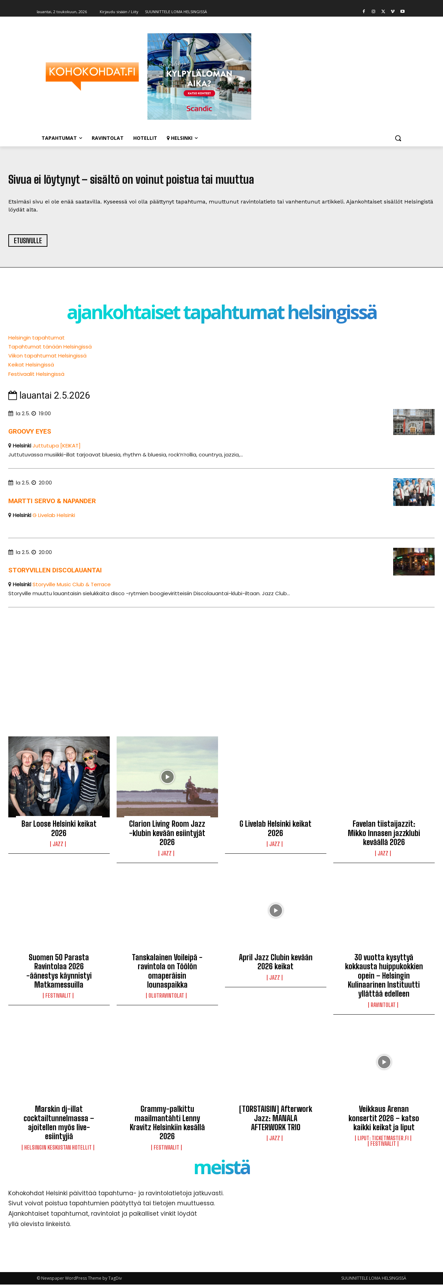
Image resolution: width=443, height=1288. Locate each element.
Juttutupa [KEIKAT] (57, 448)
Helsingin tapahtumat (36, 341)
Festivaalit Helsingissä (36, 377)
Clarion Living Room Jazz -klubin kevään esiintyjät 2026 (167, 836)
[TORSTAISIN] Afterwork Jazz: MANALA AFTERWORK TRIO (275, 1121)
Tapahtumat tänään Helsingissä (50, 350)
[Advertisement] (216, 669)
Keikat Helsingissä (31, 368)
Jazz (58, 847)
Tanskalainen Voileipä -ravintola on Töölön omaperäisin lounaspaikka (167, 974)
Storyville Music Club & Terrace (72, 587)
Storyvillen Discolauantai (55, 574)
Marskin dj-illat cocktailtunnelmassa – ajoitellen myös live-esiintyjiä (59, 1126)
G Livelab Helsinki (54, 518)
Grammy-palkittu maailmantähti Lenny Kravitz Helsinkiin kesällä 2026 (167, 1126)
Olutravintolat (166, 999)
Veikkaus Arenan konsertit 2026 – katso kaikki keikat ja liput (384, 1121)
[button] (398, 138)
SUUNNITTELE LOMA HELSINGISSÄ (373, 1282)
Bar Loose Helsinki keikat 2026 (59, 832)
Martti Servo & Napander (52, 504)
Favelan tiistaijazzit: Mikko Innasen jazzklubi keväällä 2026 (384, 836)
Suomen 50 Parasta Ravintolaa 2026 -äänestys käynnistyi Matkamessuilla (59, 974)
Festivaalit (58, 999)
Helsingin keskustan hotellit (58, 1150)
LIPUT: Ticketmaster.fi (383, 1141)
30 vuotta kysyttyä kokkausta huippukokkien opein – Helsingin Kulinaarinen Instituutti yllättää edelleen (384, 979)
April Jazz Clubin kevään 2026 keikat (276, 965)
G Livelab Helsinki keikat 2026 (275, 832)
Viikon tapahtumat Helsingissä (47, 359)
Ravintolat (383, 1008)
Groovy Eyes (29, 434)
